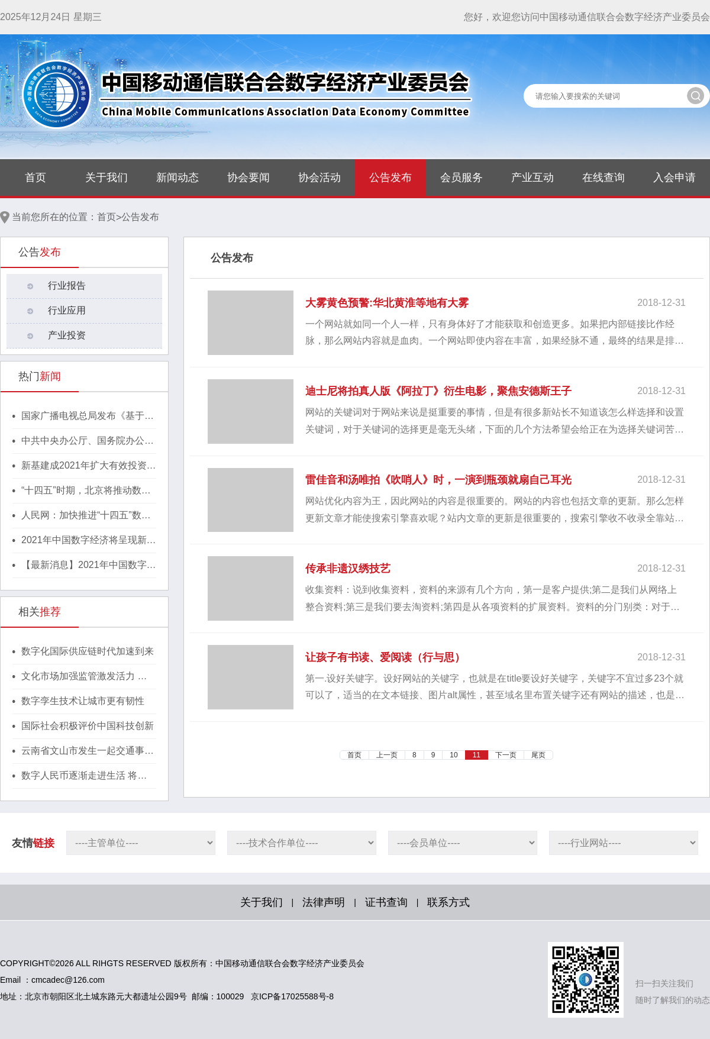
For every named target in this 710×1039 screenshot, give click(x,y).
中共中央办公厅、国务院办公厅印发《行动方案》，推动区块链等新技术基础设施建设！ (87, 441)
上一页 (387, 755)
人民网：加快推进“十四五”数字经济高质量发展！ (86, 516)
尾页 (538, 755)
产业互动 (532, 177)
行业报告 (67, 285)
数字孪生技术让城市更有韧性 (82, 701)
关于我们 (106, 177)
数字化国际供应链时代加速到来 (87, 651)
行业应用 (67, 310)
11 (476, 755)
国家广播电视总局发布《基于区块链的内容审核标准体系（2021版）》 (88, 416)
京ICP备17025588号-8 (292, 996)
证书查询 (386, 902)
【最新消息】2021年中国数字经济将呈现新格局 (88, 566)
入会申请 (674, 177)
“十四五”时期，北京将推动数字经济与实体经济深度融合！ (86, 491)
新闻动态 (177, 177)
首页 (35, 177)
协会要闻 (248, 177)
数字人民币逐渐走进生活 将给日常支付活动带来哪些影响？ (84, 776)
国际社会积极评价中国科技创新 (87, 726)
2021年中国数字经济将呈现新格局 (88, 541)
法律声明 (323, 902)
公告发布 (390, 177)
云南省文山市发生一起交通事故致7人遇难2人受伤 (87, 751)
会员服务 (461, 177)
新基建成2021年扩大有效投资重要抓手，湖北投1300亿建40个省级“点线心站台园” (88, 466)
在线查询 (603, 177)
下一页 (506, 755)
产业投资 (67, 335)
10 (453, 755)
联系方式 (448, 902)
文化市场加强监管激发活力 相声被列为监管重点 (84, 677)
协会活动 (319, 177)
